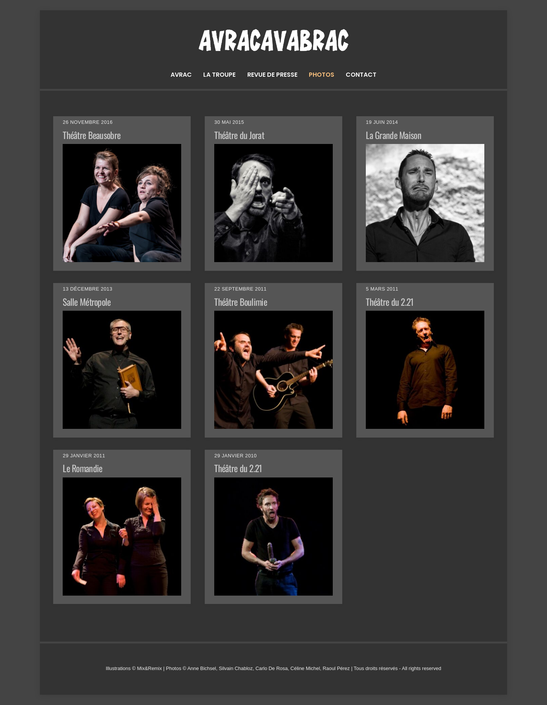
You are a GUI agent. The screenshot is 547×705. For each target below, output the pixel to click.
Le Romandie (82, 468)
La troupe (219, 74)
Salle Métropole (87, 301)
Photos (321, 74)
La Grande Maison (393, 135)
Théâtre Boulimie (240, 301)
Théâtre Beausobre (91, 135)
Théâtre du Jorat (239, 135)
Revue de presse (272, 74)
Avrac (181, 74)
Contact (361, 74)
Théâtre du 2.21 (389, 301)
